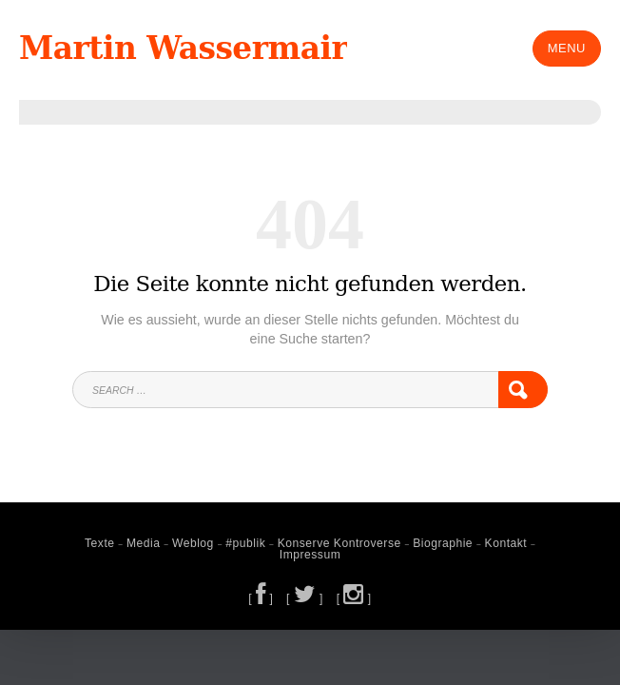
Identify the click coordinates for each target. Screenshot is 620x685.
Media (149, 543)
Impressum (310, 554)
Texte (107, 543)
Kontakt (498, 543)
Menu (567, 48)
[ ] (263, 596)
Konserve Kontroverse (338, 543)
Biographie (437, 543)
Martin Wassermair (194, 48)
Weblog (198, 543)
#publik (248, 543)
